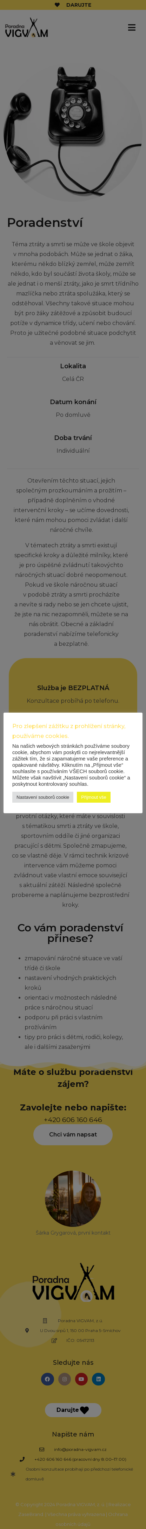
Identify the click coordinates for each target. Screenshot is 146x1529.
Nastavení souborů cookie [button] (42, 797)
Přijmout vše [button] (93, 797)
